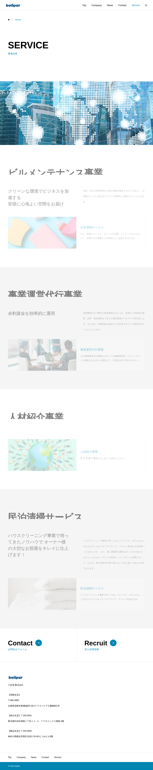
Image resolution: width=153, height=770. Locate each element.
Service (136, 5)
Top (84, 5)
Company (96, 5)
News (110, 5)
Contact (122, 5)
